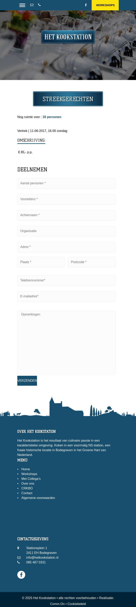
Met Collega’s (31, 478)
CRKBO (27, 488)
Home (25, 469)
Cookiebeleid (76, 604)
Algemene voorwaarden (38, 498)
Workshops (105, 5)
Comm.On (57, 604)
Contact (26, 493)
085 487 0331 (36, 562)
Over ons (27, 483)
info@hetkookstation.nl (42, 557)
